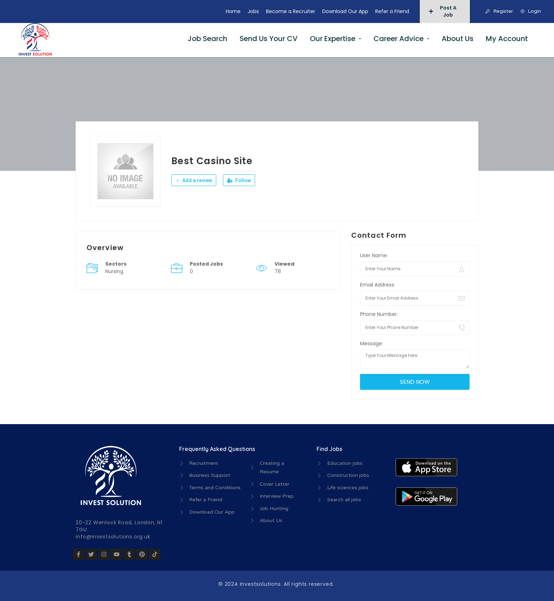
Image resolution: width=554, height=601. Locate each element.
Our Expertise (332, 39)
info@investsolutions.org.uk (113, 536)
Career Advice (398, 39)
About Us (457, 39)
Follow (239, 180)
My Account (507, 39)
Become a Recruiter (290, 11)
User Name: (374, 255)
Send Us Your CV (268, 39)
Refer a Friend (392, 11)
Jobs (253, 11)
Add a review (194, 180)
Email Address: (377, 284)
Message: (371, 343)
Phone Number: (379, 314)
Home (233, 11)
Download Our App (345, 11)
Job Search (207, 39)
